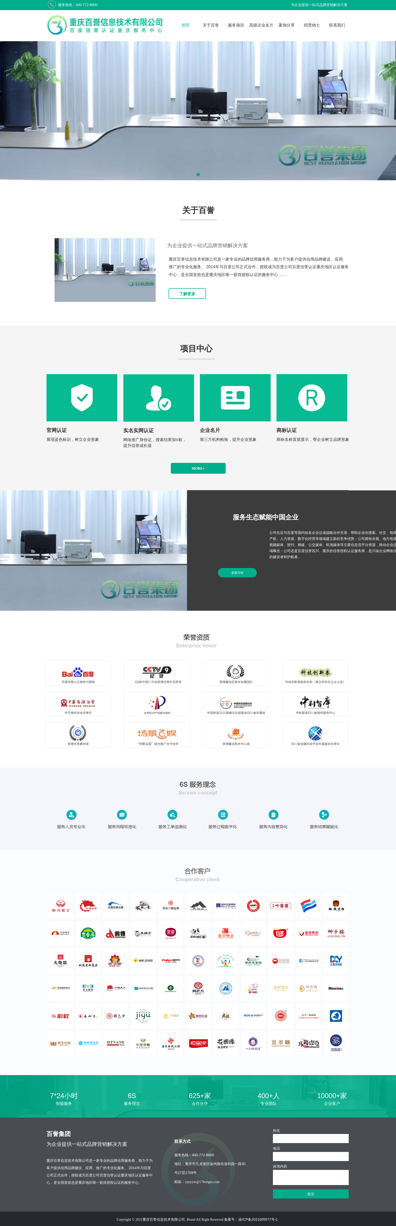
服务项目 (236, 25)
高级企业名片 (261, 25)
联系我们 (337, 25)
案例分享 (286, 25)
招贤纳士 (312, 25)
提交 (310, 1194)
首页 (185, 25)
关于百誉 (211, 25)
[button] (198, 174)
